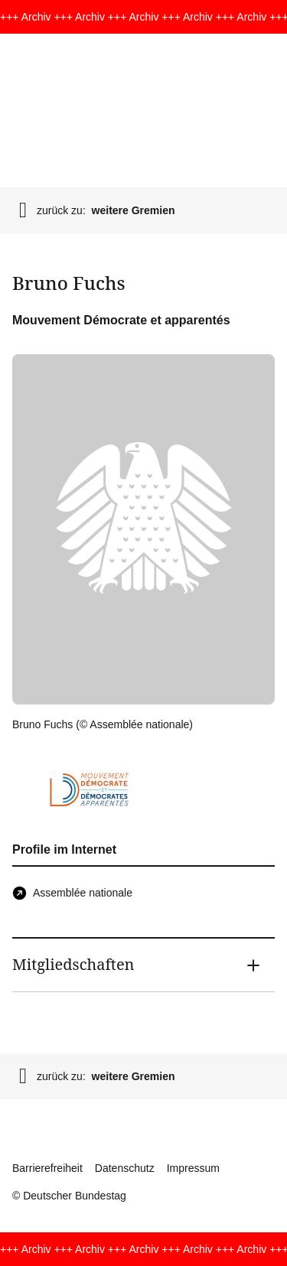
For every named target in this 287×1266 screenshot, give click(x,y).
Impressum (193, 1168)
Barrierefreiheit (47, 1168)
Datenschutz (125, 1168)
